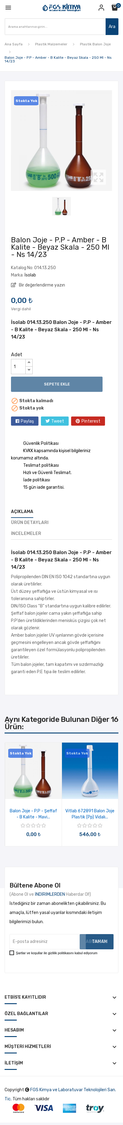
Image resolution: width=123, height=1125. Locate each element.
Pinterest (90, 421)
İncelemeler (26, 533)
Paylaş (27, 421)
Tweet (57, 421)
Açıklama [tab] (22, 511)
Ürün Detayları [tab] (30, 522)
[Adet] (18, 366)
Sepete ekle (57, 384)
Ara (112, 26)
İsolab (30, 275)
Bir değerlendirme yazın (41, 285)
